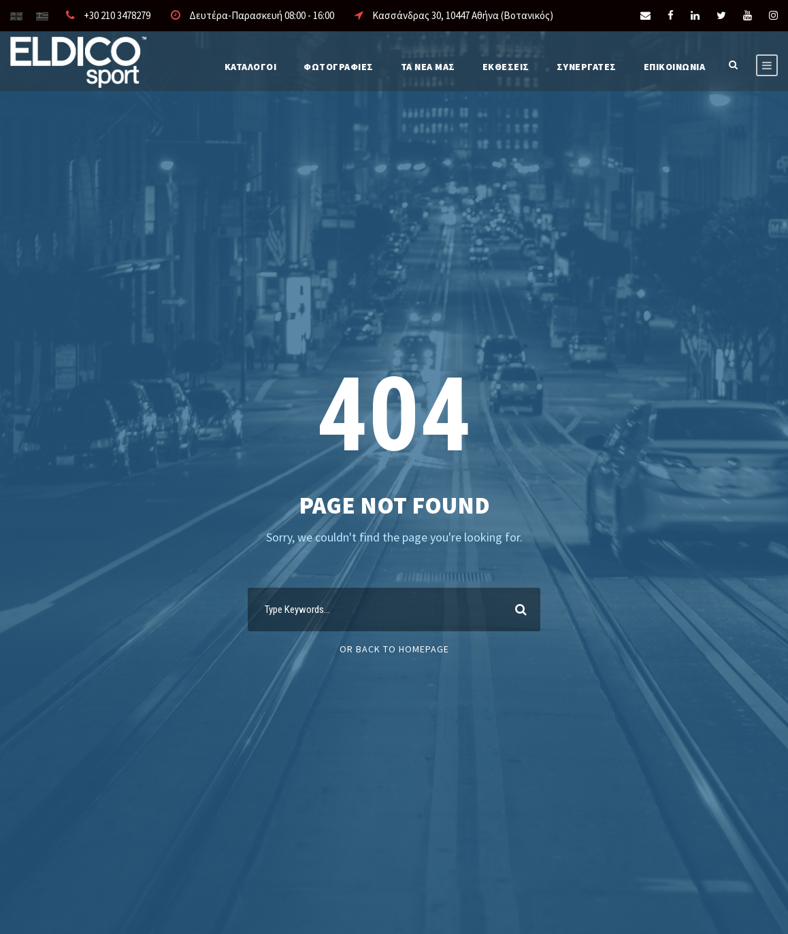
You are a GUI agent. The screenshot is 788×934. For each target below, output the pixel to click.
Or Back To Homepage (394, 649)
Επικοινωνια (675, 67)
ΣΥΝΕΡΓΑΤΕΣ (587, 67)
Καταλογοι (251, 67)
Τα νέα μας (428, 67)
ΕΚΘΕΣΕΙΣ (505, 67)
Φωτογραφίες (338, 67)
